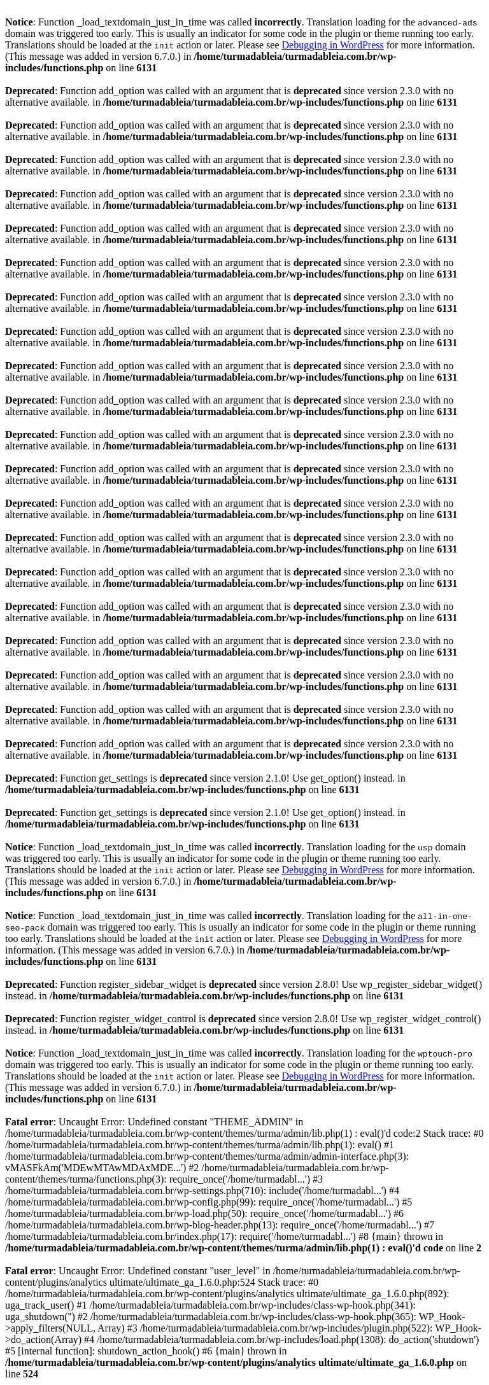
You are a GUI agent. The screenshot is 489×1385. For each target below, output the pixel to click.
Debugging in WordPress (333, 44)
